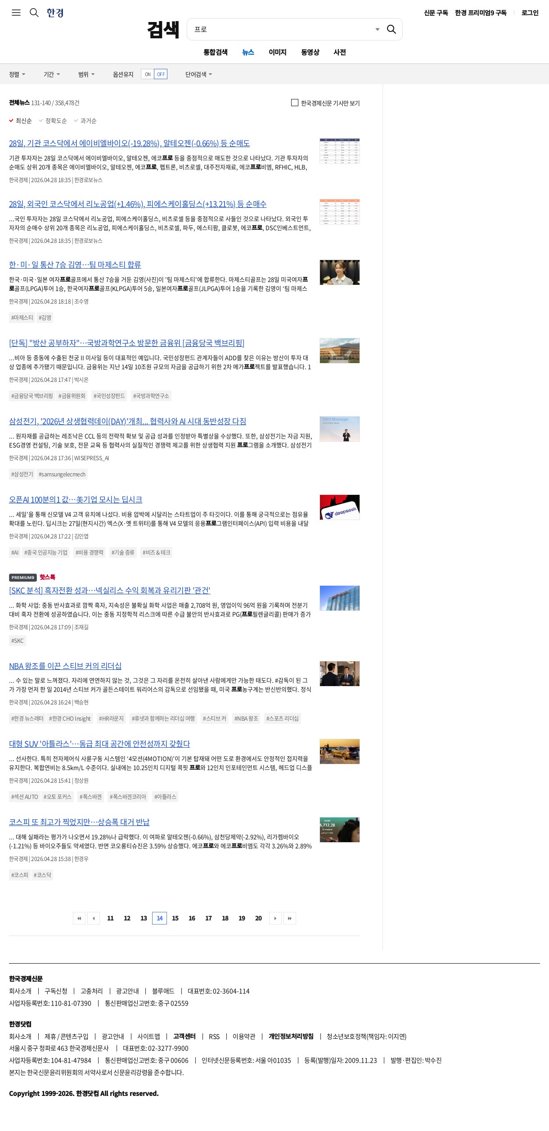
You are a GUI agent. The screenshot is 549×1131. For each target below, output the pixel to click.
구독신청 (56, 990)
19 (241, 918)
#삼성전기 (22, 474)
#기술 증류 (123, 552)
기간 (49, 74)
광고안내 (127, 990)
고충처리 (92, 990)
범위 (83, 74)
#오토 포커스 (57, 797)
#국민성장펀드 (109, 396)
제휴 (50, 1036)
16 (192, 918)
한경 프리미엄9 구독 (480, 12)
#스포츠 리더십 (282, 718)
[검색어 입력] (284, 29)
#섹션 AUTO (24, 797)
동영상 (310, 52)
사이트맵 (148, 1036)
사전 (339, 52)
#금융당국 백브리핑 (32, 396)
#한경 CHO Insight (69, 718)
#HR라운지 (111, 718)
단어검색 (195, 74)
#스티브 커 (214, 718)
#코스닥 (42, 875)
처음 (79, 918)
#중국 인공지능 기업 (45, 552)
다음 (275, 918)
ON (148, 74)
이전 (93, 918)
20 (258, 918)
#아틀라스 (165, 797)
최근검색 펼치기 (371, 29)
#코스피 (19, 875)
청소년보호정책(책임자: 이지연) (366, 1036)
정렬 (14, 74)
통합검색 (215, 52)
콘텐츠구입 (74, 1036)
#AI (14, 552)
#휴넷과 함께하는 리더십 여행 (163, 718)
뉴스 (248, 52)
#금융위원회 (71, 396)
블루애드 (163, 990)
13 (143, 918)
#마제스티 (22, 318)
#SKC (17, 641)
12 (127, 918)
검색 (163, 29)
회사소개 (20, 990)
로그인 (530, 12)
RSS (214, 1036)
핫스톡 (32, 577)
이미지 (278, 52)
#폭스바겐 (90, 797)
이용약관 (244, 1036)
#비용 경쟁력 (89, 552)
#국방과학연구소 (151, 396)
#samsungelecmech (62, 474)
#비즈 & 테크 (156, 552)
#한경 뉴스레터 (27, 718)
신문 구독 (436, 12)
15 (175, 918)
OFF (161, 74)
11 (110, 918)
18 (225, 918)
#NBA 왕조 (246, 718)
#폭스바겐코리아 (128, 797)
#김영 (45, 318)
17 (208, 918)
